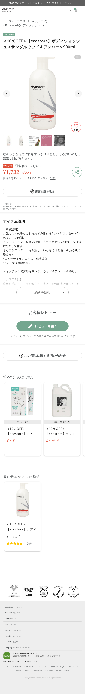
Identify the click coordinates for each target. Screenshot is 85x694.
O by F (62, 667)
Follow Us (11, 642)
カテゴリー (21, 21)
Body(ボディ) (38, 21)
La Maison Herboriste (72, 667)
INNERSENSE (49, 670)
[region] (42, 421)
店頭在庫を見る (45, 191)
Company (17, 647)
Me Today (18, 670)
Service (10, 618)
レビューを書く (46, 326)
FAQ (10, 624)
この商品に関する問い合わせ (45, 355)
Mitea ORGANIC (37, 670)
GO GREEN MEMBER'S (62, 670)
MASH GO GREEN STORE (14, 667)
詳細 (53, 178)
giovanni (27, 670)
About (13, 607)
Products (13, 613)
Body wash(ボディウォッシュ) (24, 25)
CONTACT (13, 630)
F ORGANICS (54, 667)
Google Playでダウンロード (12, 661)
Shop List (13, 636)
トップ (7, 21)
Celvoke (39, 667)
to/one (46, 667)
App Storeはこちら (29, 661)
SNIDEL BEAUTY (28, 667)
